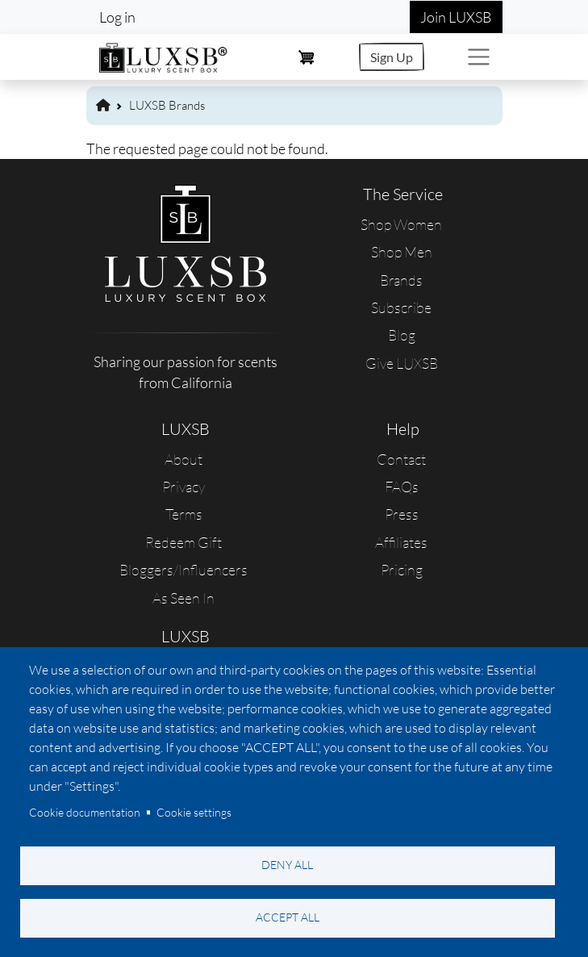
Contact (401, 459)
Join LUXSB (456, 17)
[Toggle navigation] (479, 56)
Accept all (287, 917)
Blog (401, 335)
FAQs (402, 486)
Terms (183, 514)
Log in (117, 17)
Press (402, 514)
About (183, 459)
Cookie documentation (84, 812)
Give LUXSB (401, 363)
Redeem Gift (183, 542)
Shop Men (401, 252)
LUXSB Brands (167, 105)
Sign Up (391, 57)
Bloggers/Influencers (183, 570)
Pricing (402, 570)
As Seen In (183, 598)
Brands (401, 280)
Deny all (287, 864)
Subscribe (401, 307)
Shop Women (401, 224)
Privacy (183, 486)
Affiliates (401, 542)
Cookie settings (193, 812)
